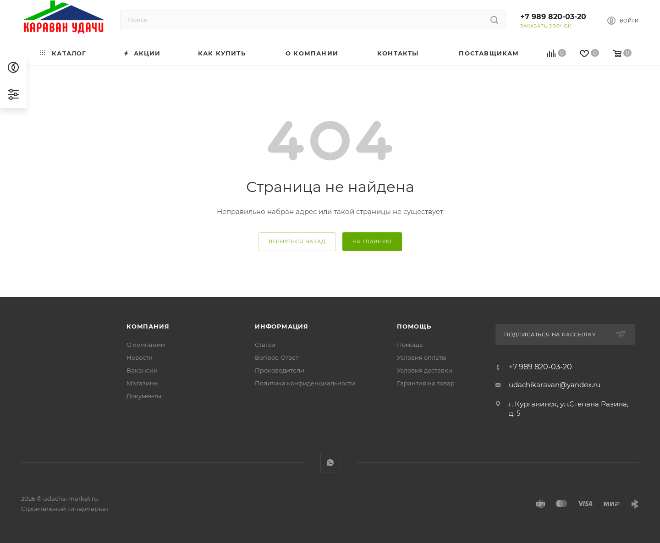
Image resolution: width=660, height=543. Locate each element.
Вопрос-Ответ (276, 357)
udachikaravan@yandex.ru (554, 384)
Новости (139, 357)
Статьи (265, 344)
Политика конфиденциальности (305, 383)
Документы (143, 396)
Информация (281, 326)
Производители (279, 370)
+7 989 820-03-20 (553, 16)
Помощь (414, 326)
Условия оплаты (421, 357)
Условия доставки (424, 370)
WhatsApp (330, 462)
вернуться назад (297, 241)
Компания (147, 326)
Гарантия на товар (426, 383)
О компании (145, 344)
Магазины (142, 383)
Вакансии (142, 370)
